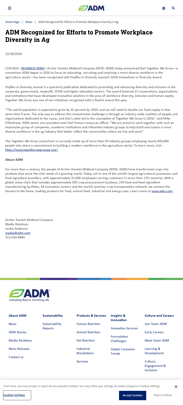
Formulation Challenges (119, 339)
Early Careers (154, 332)
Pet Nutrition (86, 340)
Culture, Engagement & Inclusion (155, 366)
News (28, 22)
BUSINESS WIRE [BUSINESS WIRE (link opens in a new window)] (33, 68)
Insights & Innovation (119, 317)
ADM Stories (17, 332)
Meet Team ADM (157, 340)
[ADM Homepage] (91, 10)
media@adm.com (17, 233)
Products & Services (91, 315)
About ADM (17, 315)
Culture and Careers (159, 315)
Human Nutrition (88, 324)
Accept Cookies (133, 395)
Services (82, 361)
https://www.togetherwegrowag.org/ (31, 150)
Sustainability (53, 315)
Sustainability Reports (52, 326)
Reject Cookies (163, 395)
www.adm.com (162, 191)
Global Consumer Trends (123, 351)
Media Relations (20, 340)
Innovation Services (124, 328)
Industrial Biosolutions (85, 351)
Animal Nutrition (88, 332)
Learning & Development (154, 351)
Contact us (16, 357)
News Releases (19, 349)
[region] (91, 392)
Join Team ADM (156, 324)
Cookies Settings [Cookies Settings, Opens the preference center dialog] (14, 395)
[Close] (176, 386)
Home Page (12, 22)
